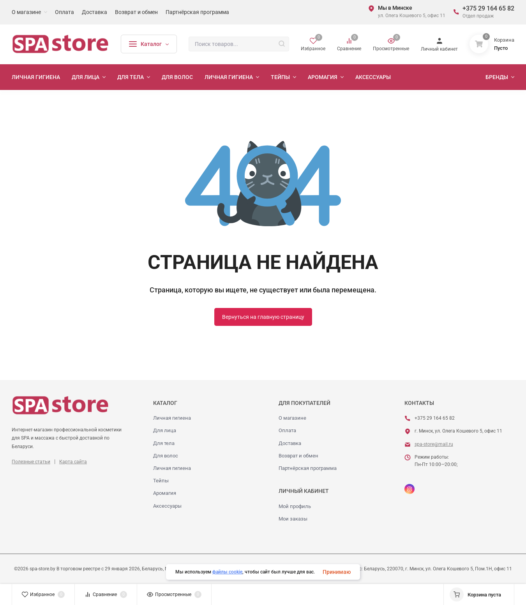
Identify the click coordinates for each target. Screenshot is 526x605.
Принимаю (337, 572)
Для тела (164, 443)
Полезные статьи (31, 461)
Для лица (164, 430)
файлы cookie (227, 572)
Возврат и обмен (298, 456)
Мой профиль (295, 506)
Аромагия (164, 493)
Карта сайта (73, 461)
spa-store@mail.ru (434, 444)
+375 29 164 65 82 (488, 8)
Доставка (290, 443)
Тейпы (161, 481)
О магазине (292, 418)
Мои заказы (293, 519)
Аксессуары (167, 506)
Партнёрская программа (308, 468)
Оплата (287, 430)
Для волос (165, 456)
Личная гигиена (172, 418)
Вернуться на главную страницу (263, 317)
